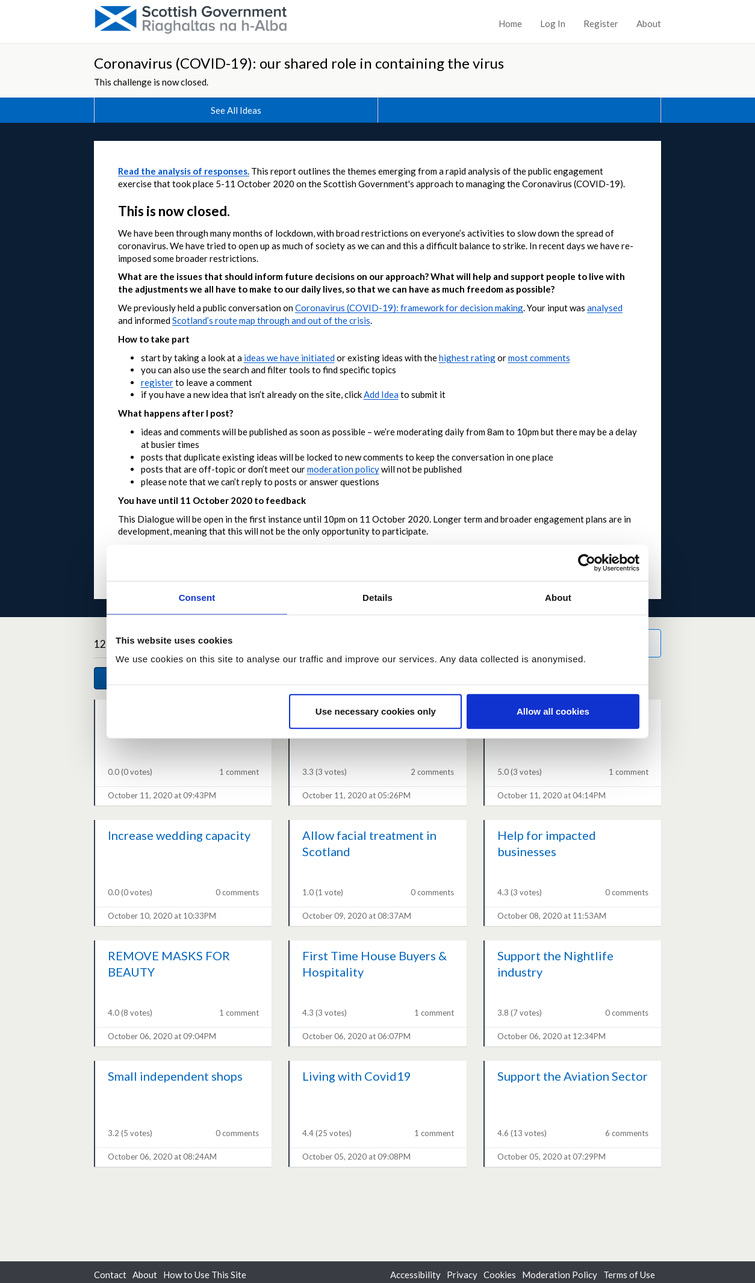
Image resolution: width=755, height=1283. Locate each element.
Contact (110, 1274)
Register (600, 23)
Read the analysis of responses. (183, 171)
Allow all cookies (553, 711)
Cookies (499, 1274)
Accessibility (415, 1274)
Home (510, 23)
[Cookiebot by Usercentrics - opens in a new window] (586, 562)
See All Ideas (236, 110)
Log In (552, 23)
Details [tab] (377, 597)
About (648, 23)
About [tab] (558, 597)
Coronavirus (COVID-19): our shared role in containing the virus (299, 63)
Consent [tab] (197, 597)
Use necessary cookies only (375, 711)
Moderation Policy (559, 1274)
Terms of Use (629, 1274)
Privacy (462, 1274)
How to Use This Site (204, 1274)
